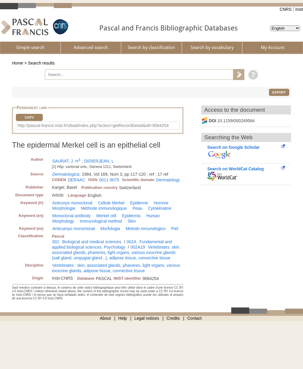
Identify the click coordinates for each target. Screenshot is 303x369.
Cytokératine (159, 208)
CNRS (286, 9)
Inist (299, 9)
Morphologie (63, 208)
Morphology (63, 221)
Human (153, 215)
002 (55, 241)
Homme (161, 202)
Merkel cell (106, 215)
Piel (174, 228)
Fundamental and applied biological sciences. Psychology (112, 244)
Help (122, 318)
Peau (137, 208)
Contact (194, 318)
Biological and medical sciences (91, 241)
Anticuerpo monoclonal (73, 228)
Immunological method (101, 221)
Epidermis (131, 215)
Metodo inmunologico (145, 228)
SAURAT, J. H (65, 161)
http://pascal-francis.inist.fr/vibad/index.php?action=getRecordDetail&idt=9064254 (93, 125)
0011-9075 (109, 179)
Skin (132, 221)
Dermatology (168, 179)
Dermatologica (65, 174)
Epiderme (139, 202)
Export (279, 92)
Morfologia (110, 228)
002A (131, 241)
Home (17, 63)
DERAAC (76, 179)
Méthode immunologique (104, 208)
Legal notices (146, 318)
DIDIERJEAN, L (99, 161)
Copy (29, 117)
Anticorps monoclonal (72, 202)
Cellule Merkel (111, 202)
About (105, 318)
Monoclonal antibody (71, 215)
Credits (173, 318)
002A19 (138, 247)
